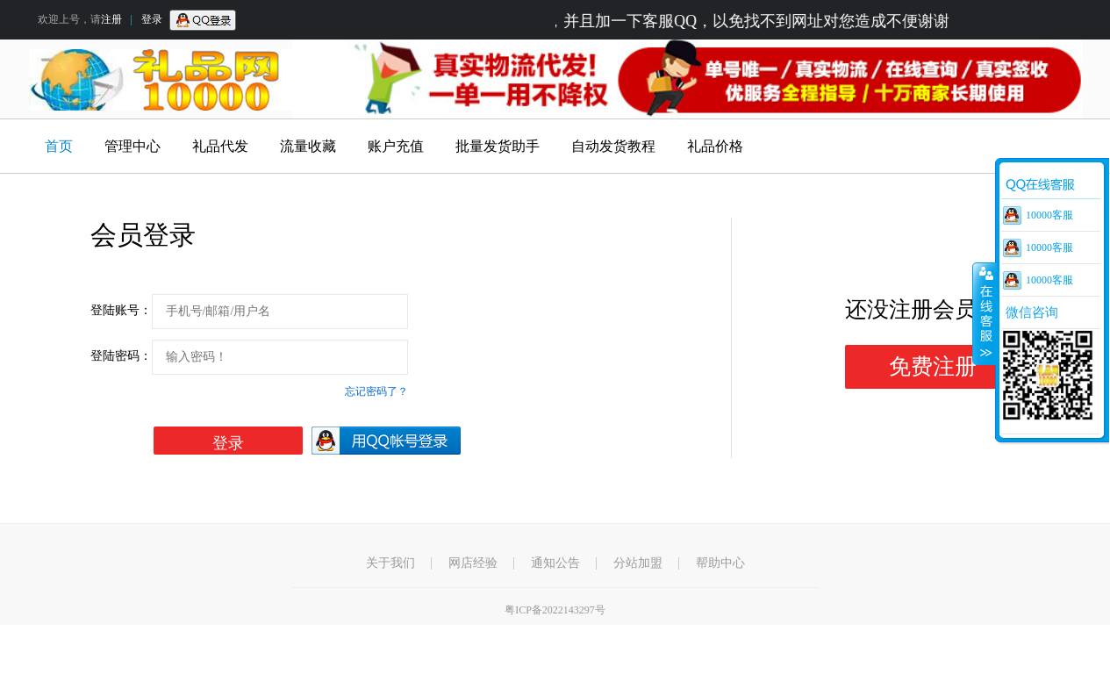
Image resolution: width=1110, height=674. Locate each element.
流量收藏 (308, 146)
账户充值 (396, 146)
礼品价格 (715, 146)
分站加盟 (637, 563)
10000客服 (1049, 215)
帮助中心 (720, 563)
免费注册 (933, 366)
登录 (151, 19)
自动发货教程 (613, 146)
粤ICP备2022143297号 (555, 610)
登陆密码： (121, 355)
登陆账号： (121, 310)
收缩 (984, 313)
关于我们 (390, 563)
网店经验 (473, 563)
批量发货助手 (497, 146)
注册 (111, 19)
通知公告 (555, 563)
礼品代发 (220, 146)
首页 (59, 146)
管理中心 (132, 146)
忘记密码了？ (376, 391)
